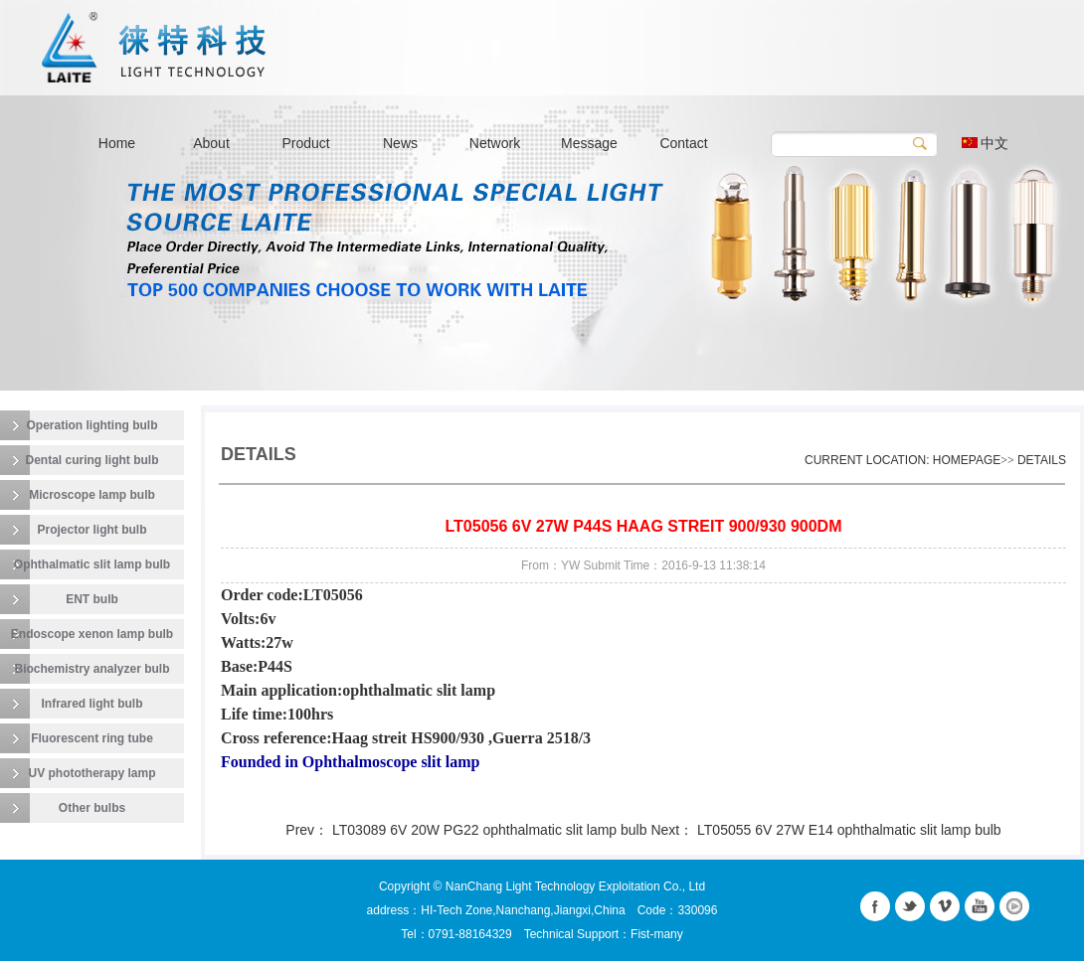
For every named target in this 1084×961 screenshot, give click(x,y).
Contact (683, 143)
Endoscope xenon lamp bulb (92, 634)
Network (494, 143)
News (400, 143)
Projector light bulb (92, 530)
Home (116, 143)
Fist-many (657, 934)
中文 (985, 143)
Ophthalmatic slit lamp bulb (92, 564)
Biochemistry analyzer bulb (91, 669)
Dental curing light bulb (92, 460)
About (211, 143)
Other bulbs (92, 808)
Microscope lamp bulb (92, 495)
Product (305, 143)
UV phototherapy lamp (91, 773)
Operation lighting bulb (92, 425)
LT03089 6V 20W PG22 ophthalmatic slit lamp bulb (491, 830)
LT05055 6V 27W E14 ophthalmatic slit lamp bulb (849, 830)
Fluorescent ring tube (92, 738)
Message (589, 143)
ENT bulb (92, 599)
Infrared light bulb (92, 704)
